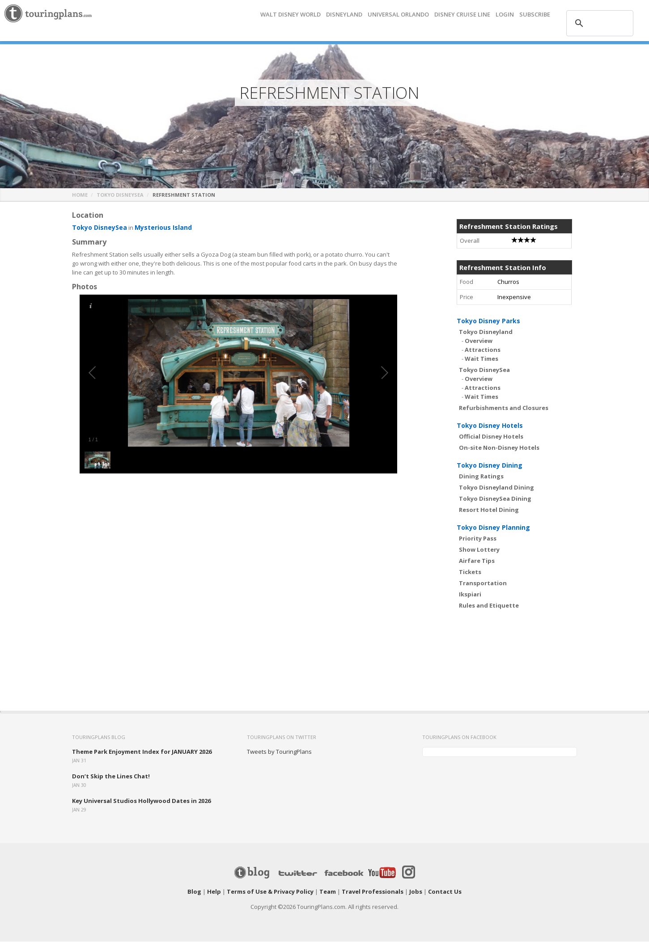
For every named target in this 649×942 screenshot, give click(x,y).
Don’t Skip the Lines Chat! (111, 777)
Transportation (483, 583)
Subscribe (534, 14)
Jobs (415, 892)
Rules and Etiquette (489, 606)
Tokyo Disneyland (486, 332)
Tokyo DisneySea (120, 195)
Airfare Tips (477, 561)
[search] (598, 23)
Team (327, 892)
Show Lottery (479, 550)
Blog (194, 892)
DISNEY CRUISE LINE (462, 14)
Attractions (483, 350)
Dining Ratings (481, 477)
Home (80, 195)
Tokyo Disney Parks (488, 321)
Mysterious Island (157, 228)
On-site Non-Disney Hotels (499, 448)
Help (214, 892)
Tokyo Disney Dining (489, 465)
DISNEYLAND (344, 14)
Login (505, 14)
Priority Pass (477, 539)
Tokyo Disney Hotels (490, 426)
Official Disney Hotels (491, 437)
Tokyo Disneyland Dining (496, 488)
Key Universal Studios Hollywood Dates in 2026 (141, 801)
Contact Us (445, 892)
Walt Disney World (290, 14)
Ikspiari (470, 595)
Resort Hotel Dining (489, 510)
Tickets (470, 572)
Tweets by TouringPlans (279, 752)
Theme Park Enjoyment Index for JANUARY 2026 (142, 752)
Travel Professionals (372, 892)
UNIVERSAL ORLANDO (398, 14)
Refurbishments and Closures (503, 408)
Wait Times (481, 359)
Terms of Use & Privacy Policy (270, 892)
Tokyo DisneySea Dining (495, 499)
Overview (478, 341)
